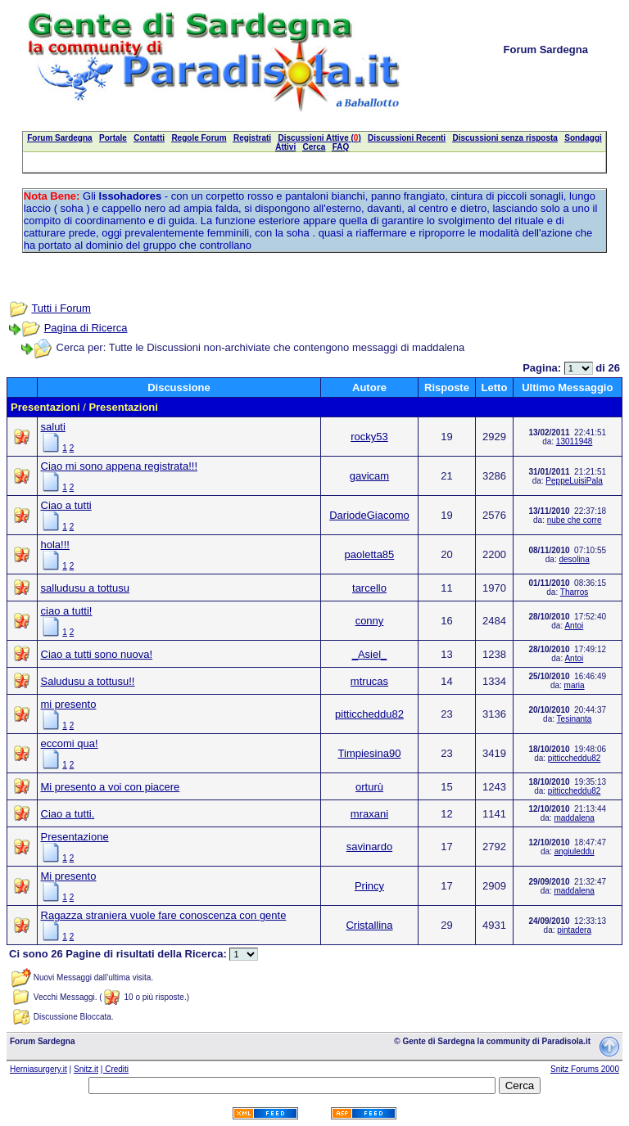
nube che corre (574, 520)
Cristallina (369, 925)
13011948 (574, 441)
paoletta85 (370, 554)
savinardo (369, 846)
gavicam (369, 476)
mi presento (69, 704)
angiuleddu (574, 851)
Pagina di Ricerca (86, 328)
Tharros (574, 592)
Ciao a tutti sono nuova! (97, 654)
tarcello (369, 588)
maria (574, 685)
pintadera (574, 930)
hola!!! (55, 544)
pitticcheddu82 (369, 714)
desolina (574, 559)
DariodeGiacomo (369, 515)
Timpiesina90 (369, 753)
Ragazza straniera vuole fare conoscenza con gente (164, 915)
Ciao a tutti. (68, 814)
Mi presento (69, 876)
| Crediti (115, 1069)
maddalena (574, 817)
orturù (369, 787)
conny (369, 621)
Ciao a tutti (66, 505)
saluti (53, 427)
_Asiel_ (369, 654)
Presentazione (75, 837)
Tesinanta (574, 718)
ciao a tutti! (67, 611)
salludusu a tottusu (85, 588)
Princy (369, 886)
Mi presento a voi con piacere (110, 787)
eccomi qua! (69, 743)
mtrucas (369, 681)
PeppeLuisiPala (574, 480)
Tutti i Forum (60, 308)
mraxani (369, 814)
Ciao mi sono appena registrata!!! (119, 466)
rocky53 (369, 436)
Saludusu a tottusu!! (88, 681)
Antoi (573, 625)
